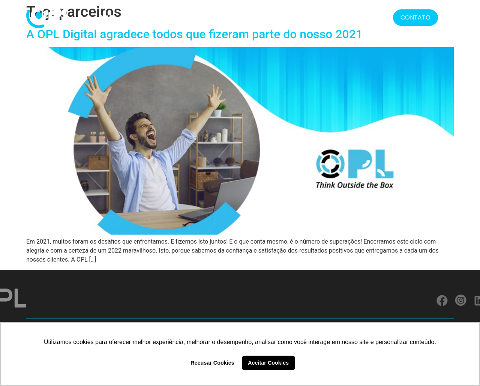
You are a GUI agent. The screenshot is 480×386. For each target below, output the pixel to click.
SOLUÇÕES (164, 17)
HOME (106, 17)
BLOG (361, 17)
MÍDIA (336, 17)
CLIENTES (200, 17)
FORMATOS (276, 16)
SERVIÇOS (234, 17)
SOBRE (132, 17)
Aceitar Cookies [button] (268, 363)
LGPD (311, 17)
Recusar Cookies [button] (212, 363)
